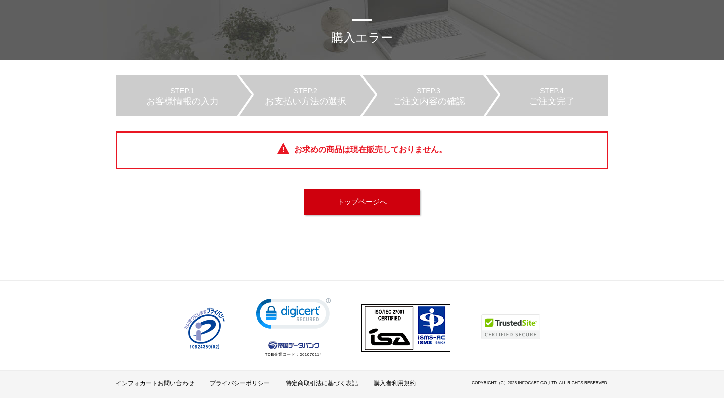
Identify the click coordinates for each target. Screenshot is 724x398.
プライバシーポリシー (240, 383)
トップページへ (362, 202)
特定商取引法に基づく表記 (322, 383)
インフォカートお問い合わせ (155, 383)
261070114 (311, 354)
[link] (293, 316)
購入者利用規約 (395, 383)
